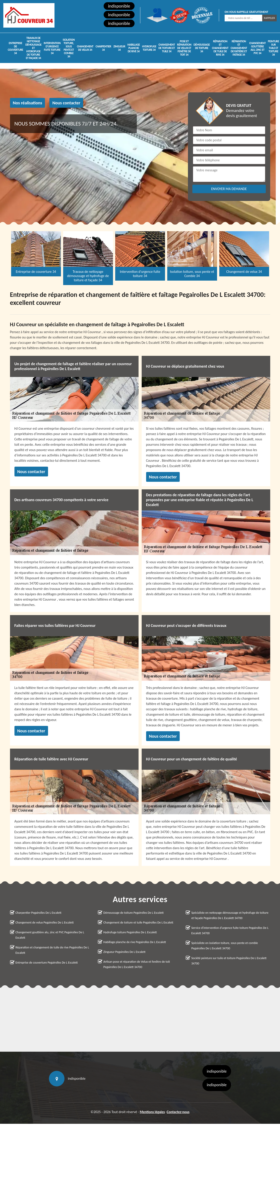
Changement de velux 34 (85, 48)
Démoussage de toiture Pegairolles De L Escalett (133, 913)
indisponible (119, 6)
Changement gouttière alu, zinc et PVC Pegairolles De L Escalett (50, 935)
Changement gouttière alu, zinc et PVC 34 (257, 48)
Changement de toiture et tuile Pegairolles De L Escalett (138, 922)
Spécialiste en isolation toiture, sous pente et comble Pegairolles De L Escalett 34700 (224, 945)
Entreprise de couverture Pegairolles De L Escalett (47, 962)
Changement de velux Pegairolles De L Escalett (45, 922)
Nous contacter (66, 102)
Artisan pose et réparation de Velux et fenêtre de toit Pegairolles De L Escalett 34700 (136, 964)
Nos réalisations (27, 102)
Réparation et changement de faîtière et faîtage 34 (239, 48)
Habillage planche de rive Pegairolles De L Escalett (134, 942)
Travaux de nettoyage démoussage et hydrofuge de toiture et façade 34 (33, 48)
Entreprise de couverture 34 (15, 48)
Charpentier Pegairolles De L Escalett (39, 913)
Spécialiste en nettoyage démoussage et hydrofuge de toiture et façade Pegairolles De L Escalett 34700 (229, 915)
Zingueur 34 (119, 48)
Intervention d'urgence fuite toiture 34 (52, 48)
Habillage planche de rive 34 (133, 48)
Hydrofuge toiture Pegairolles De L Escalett (130, 932)
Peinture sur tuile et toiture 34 (273, 48)
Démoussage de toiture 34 (201, 48)
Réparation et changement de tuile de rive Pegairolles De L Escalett (52, 950)
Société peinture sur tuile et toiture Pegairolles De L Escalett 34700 (228, 960)
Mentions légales (152, 1112)
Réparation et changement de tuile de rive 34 (220, 48)
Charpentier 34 (103, 48)
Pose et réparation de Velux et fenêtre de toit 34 (184, 48)
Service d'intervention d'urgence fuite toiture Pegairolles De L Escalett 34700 (229, 930)
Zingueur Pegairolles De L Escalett (124, 952)
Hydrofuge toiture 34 (149, 48)
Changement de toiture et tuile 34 (166, 48)
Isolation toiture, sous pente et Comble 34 (69, 48)
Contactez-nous (178, 1112)
